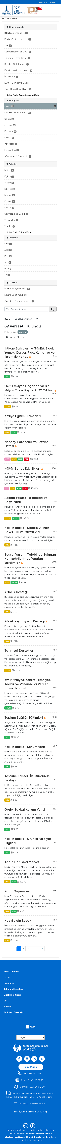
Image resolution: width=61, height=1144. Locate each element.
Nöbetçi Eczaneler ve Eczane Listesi (26, 444)
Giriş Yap (43, 2)
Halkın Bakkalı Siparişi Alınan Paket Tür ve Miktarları (26, 529)
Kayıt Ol (53, 2)
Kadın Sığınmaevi (17, 891)
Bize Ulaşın (31, 1066)
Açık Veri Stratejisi (14, 1012)
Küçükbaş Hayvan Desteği (24, 621)
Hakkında (9, 983)
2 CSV (7, 406)
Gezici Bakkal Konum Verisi (24, 809)
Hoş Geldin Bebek (17, 920)
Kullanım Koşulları (13, 988)
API (6, 488)
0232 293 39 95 (35, 1080)
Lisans (7, 977)
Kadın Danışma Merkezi (22, 862)
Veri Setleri (12, 18)
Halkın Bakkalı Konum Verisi (25, 746)
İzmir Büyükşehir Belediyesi (42, 1136)
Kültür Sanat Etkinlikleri (22, 468)
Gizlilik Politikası (12, 994)
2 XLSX (15, 518)
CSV (7, 432)
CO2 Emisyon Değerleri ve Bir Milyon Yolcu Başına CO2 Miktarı (28, 388)
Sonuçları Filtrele (15, 336)
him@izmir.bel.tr (37, 1103)
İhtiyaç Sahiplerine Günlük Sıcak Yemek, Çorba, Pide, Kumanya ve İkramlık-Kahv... (29, 352)
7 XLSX (8, 708)
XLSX (7, 376)
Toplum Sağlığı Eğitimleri (23, 717)
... (32, 948)
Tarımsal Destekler (19, 650)
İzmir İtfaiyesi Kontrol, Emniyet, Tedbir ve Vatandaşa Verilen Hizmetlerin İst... (27, 684)
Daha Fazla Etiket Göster (19, 232)
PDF (26, 459)
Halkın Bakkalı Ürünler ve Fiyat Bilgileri (27, 840)
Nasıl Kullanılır (11, 971)
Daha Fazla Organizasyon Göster (23, 95)
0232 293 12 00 (37, 1086)
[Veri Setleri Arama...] (26, 309)
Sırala (7, 319)
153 (39, 1073)
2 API (7, 459)
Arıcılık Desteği (16, 592)
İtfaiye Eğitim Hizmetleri (22, 416)
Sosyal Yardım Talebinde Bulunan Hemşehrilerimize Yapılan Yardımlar (30, 558)
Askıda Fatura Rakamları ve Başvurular (25, 499)
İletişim (7, 1006)
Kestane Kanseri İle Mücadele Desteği (27, 778)
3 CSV (7, 670)
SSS (6, 1000)
